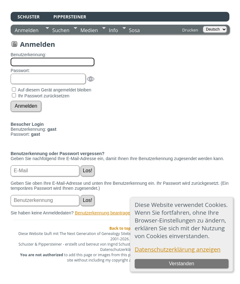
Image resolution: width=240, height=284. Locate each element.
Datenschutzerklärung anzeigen (178, 249)
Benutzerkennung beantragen (103, 212)
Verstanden (181, 263)
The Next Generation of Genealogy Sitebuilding (101, 233)
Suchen (60, 30)
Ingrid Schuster (121, 244)
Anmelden (26, 30)
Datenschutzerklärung (119, 249)
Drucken (190, 30)
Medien (89, 30)
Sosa (134, 30)
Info (113, 30)
